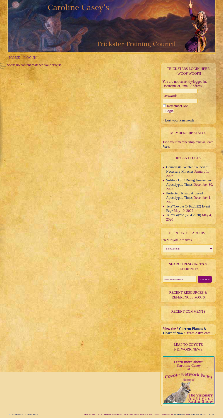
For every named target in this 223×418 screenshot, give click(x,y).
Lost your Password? (179, 120)
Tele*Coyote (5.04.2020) (183, 215)
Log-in (30, 57)
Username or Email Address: (182, 86)
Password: (169, 96)
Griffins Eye (196, 414)
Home (14, 57)
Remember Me (177, 106)
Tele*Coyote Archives (176, 240)
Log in (210, 414)
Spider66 (179, 414)
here (166, 146)
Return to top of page (25, 414)
